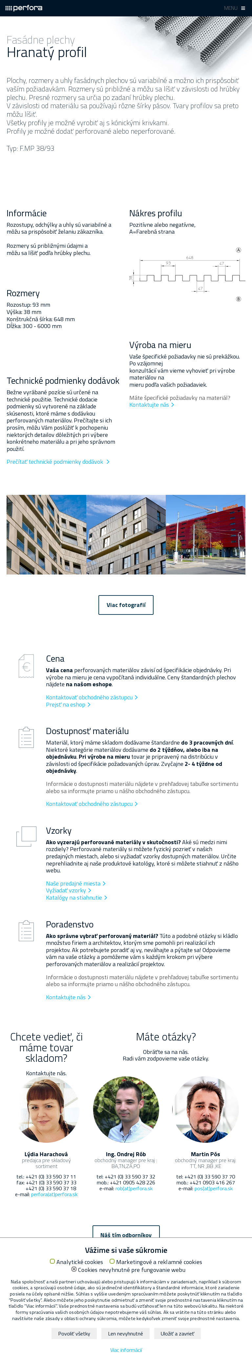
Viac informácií (126, 1350)
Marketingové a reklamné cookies (159, 1262)
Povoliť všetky (74, 1333)
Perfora (23, 8)
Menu (231, 8)
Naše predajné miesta (73, 883)
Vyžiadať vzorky (66, 890)
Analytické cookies (79, 1262)
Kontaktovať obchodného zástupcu (89, 697)
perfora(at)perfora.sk (54, 1194)
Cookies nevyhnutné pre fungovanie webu (131, 1270)
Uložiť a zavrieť (177, 1333)
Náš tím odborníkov (126, 1235)
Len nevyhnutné (125, 1333)
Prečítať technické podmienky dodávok (55, 461)
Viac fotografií (126, 604)
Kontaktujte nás (149, 404)
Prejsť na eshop (65, 704)
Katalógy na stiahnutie (74, 897)
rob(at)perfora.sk (134, 1188)
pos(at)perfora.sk (214, 1188)
